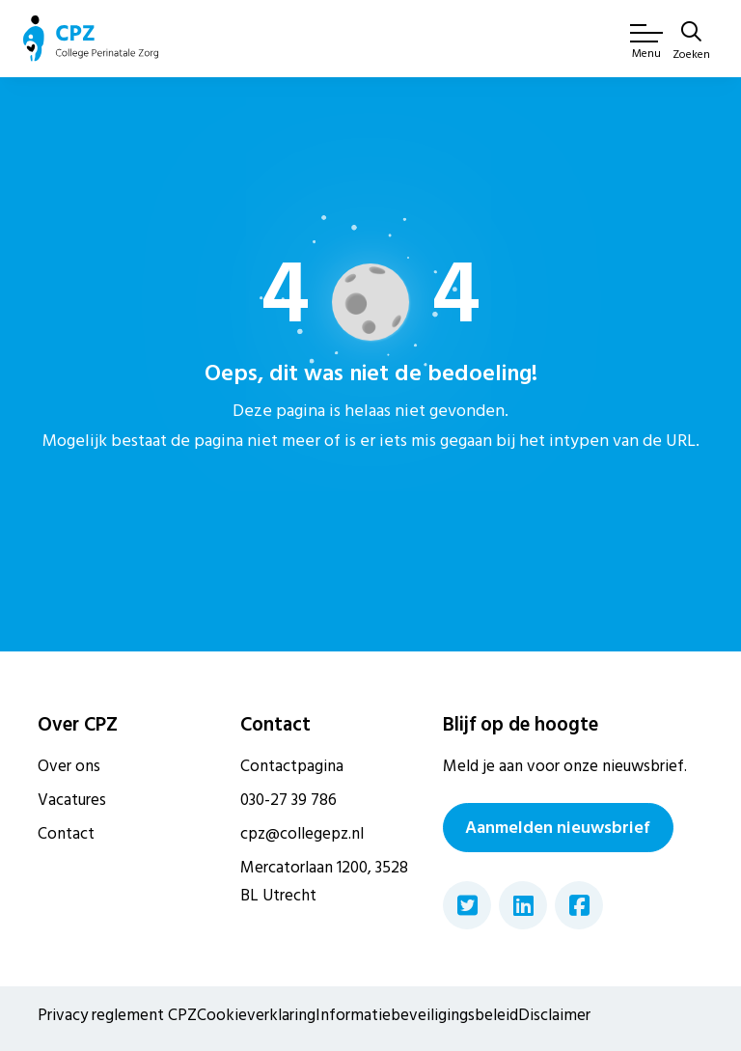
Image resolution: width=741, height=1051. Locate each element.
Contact (66, 833)
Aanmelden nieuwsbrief (557, 828)
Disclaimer (554, 1015)
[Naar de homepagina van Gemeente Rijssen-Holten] (90, 38)
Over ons (69, 766)
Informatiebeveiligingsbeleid (417, 1015)
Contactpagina (291, 766)
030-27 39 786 (288, 800)
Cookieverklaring (256, 1015)
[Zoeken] (691, 42)
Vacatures (72, 800)
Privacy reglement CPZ (117, 1015)
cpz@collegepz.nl (302, 833)
